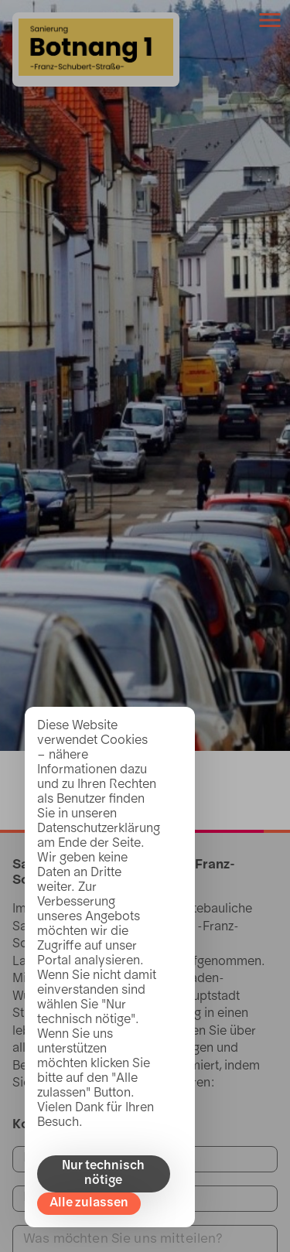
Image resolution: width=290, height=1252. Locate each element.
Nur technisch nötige (103, 1173)
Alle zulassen (88, 1203)
